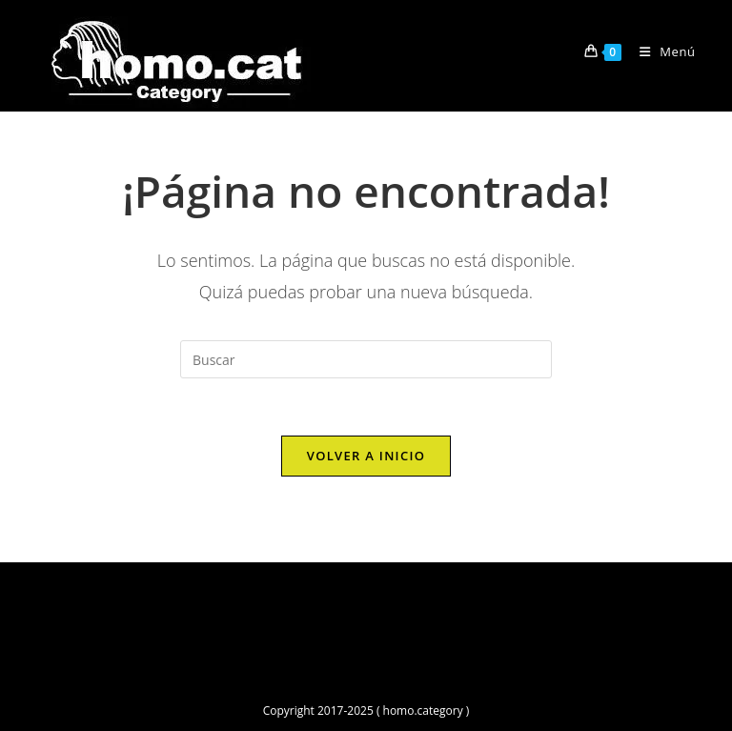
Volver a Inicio (366, 455)
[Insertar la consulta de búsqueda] (366, 359)
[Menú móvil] (660, 51)
